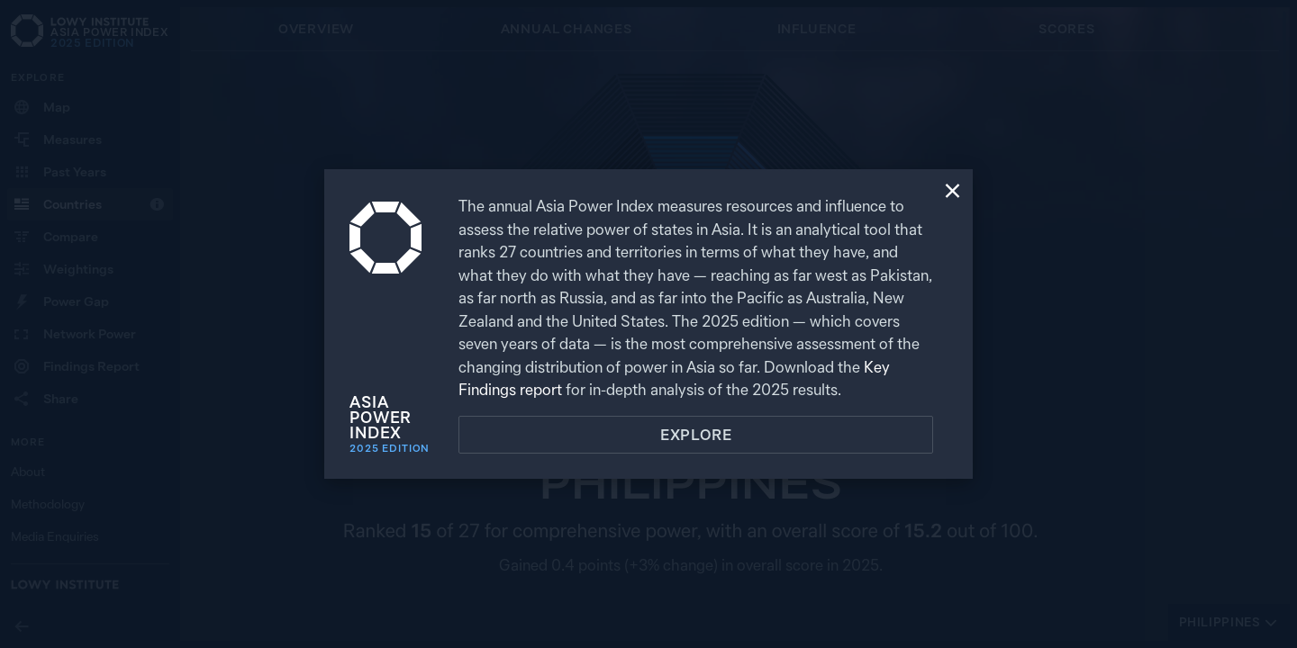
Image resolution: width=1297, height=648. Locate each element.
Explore (696, 435)
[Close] (952, 192)
